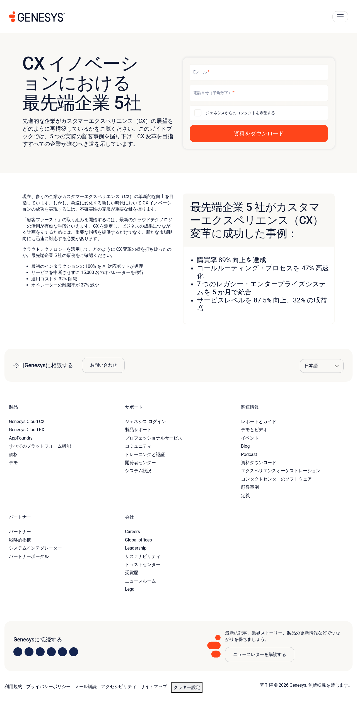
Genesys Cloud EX (26, 429)
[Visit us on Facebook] (51, 651)
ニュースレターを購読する (259, 654)
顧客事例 (250, 487)
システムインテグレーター (35, 548)
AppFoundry (20, 438)
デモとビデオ (254, 429)
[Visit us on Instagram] (29, 651)
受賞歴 (131, 572)
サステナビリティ (142, 556)
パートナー (20, 531)
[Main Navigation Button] (340, 16)
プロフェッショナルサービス (153, 438)
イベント (250, 438)
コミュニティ (138, 446)
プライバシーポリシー (48, 686)
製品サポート (138, 429)
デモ (13, 462)
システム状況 (138, 470)
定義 (245, 495)
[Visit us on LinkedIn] (17, 651)
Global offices (138, 540)
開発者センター (140, 462)
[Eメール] (259, 72)
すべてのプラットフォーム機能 (40, 446)
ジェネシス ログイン (145, 421)
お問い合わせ (103, 365)
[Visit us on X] (40, 651)
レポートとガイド (258, 421)
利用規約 (13, 686)
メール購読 (86, 686)
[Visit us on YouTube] (62, 651)
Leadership (135, 548)
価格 (13, 454)
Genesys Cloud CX (27, 421)
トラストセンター (142, 564)
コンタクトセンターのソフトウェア (276, 479)
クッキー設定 (186, 687)
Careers (132, 531)
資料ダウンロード (258, 462)
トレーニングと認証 (145, 454)
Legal (130, 589)
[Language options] (322, 366)
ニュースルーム (140, 581)
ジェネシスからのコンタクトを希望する (240, 113)
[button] (259, 133)
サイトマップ (154, 686)
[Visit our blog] (73, 651)
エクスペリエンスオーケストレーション (280, 470)
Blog (245, 446)
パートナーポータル (29, 556)
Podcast (249, 454)
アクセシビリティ (118, 686)
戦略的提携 (20, 540)
